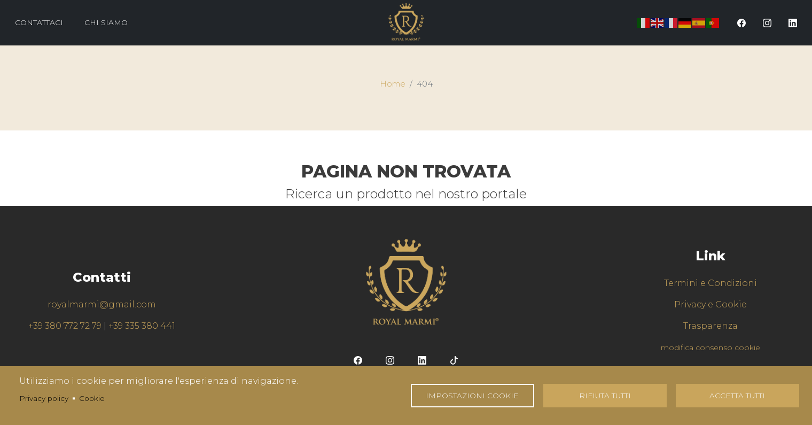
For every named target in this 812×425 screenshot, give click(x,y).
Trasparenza (710, 326)
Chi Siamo (106, 22)
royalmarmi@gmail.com (102, 304)
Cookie (92, 398)
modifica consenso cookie (710, 347)
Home (392, 84)
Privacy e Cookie (710, 304)
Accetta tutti (737, 395)
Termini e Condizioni (710, 283)
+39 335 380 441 (141, 326)
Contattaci (39, 22)
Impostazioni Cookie (472, 395)
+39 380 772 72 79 (65, 326)
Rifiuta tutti (605, 395)
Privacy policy (43, 398)
